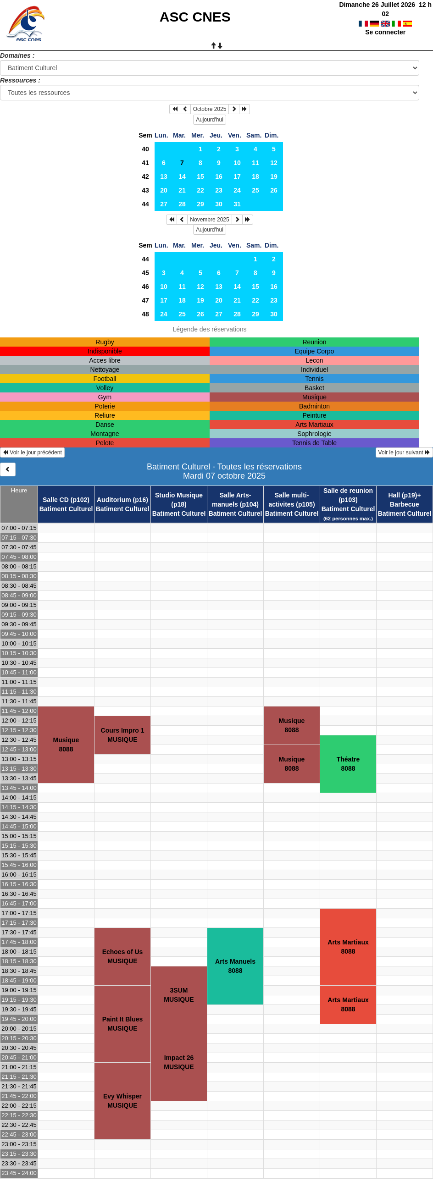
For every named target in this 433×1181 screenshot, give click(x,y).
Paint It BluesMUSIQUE (122, 1023)
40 (145, 149)
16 (218, 176)
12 (274, 162)
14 (182, 176)
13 (163, 176)
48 (145, 314)
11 (255, 162)
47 (145, 300)
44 (145, 204)
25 (255, 190)
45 (145, 272)
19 (274, 176)
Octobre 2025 (210, 109)
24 (237, 190)
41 (145, 162)
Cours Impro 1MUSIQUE (122, 735)
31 (237, 204)
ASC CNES (195, 16)
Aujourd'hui (209, 119)
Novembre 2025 (209, 219)
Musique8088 (66, 744)
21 (182, 190)
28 (182, 204)
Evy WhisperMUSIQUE (122, 1101)
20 (163, 190)
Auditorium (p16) (122, 499)
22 (200, 190)
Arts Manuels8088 (235, 966)
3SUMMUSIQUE (179, 995)
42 (145, 176)
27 (163, 204)
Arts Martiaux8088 (348, 946)
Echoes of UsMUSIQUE (122, 956)
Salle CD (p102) (66, 499)
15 (200, 176)
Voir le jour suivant (404, 452)
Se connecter (385, 23)
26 (274, 190)
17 (237, 176)
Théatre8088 (348, 764)
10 (237, 162)
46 (145, 286)
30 (218, 204)
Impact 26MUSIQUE (179, 1062)
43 (145, 190)
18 (255, 176)
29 (200, 204)
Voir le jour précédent (32, 452)
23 (218, 190)
